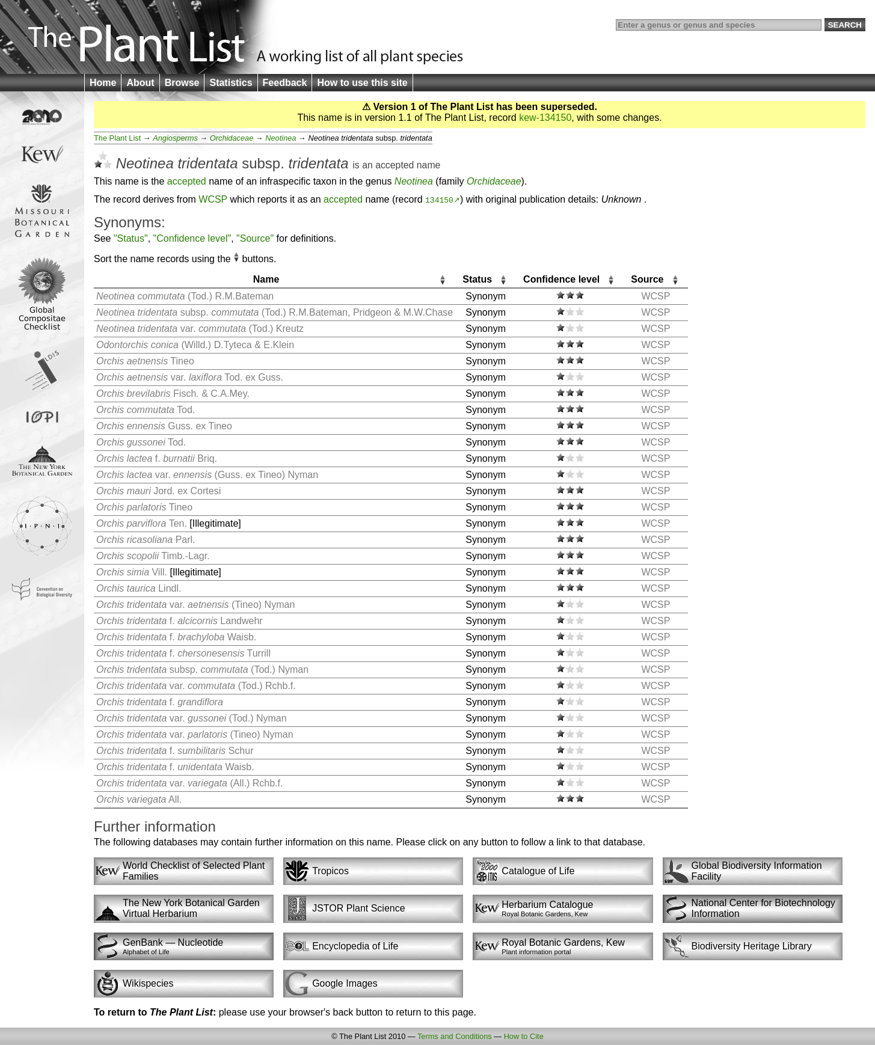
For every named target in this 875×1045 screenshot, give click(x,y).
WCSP (212, 199)
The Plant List (117, 137)
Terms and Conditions (454, 1036)
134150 (439, 199)
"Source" (255, 238)
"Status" (131, 238)
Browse (182, 83)
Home (103, 83)
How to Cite (524, 1036)
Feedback (285, 83)
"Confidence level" (192, 238)
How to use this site (362, 83)
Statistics (230, 83)
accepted (394, 165)
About (140, 83)
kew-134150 (545, 117)
